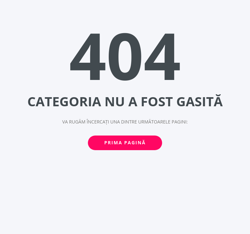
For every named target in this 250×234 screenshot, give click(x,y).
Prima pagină (125, 142)
